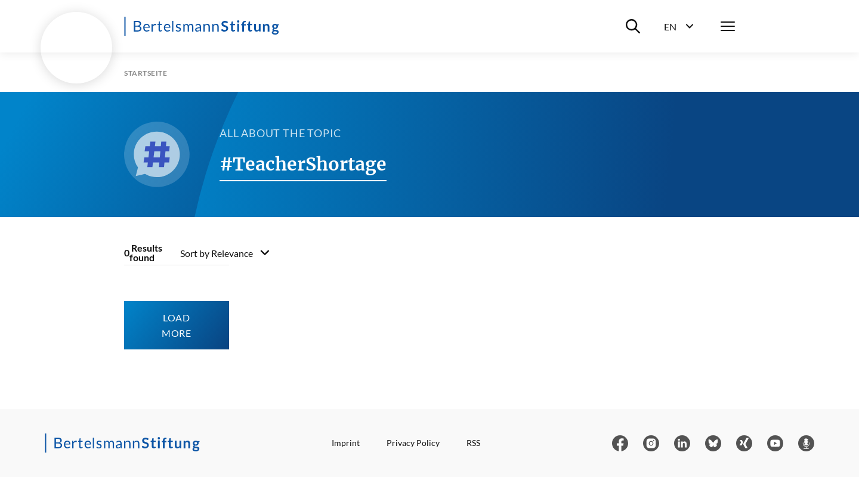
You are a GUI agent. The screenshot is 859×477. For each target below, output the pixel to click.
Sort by (216, 253)
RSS (473, 443)
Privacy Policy (413, 443)
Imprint (346, 443)
